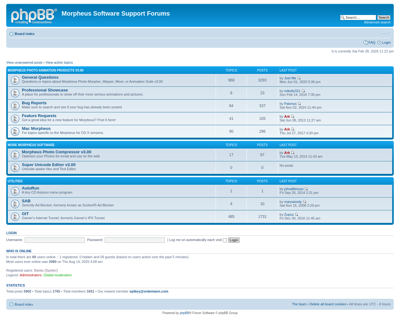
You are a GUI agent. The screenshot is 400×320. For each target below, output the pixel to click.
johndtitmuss (293, 189)
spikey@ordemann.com (149, 291)
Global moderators (57, 275)
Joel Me (290, 78)
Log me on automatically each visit (198, 240)
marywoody (293, 202)
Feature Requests (39, 115)
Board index (25, 34)
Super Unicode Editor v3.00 (48, 164)
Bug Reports (34, 103)
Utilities (15, 181)
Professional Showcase (45, 90)
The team (299, 304)
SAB (26, 201)
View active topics (59, 62)
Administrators (31, 275)
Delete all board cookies (328, 304)
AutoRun (30, 188)
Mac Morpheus (36, 128)
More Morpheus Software (31, 145)
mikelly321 (292, 91)
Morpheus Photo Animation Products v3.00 (45, 70)
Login (386, 42)
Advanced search (377, 22)
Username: (14, 240)
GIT (25, 213)
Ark (287, 116)
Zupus (289, 214)
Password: (95, 240)
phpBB (184, 313)
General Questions (40, 77)
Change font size (386, 32)
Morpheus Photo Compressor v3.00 (56, 152)
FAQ (371, 42)
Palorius (290, 104)
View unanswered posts (24, 62)
